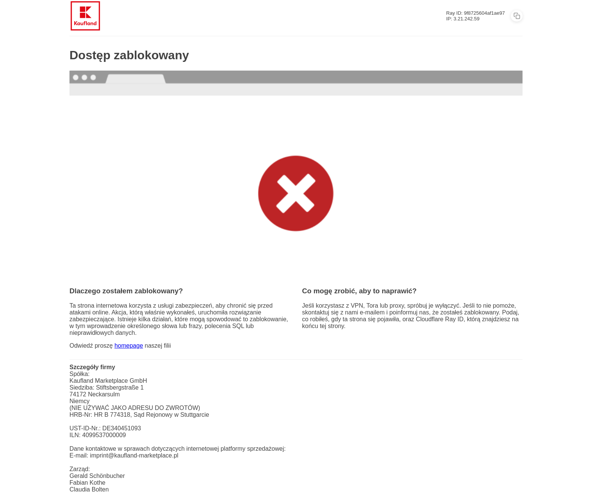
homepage (128, 345)
